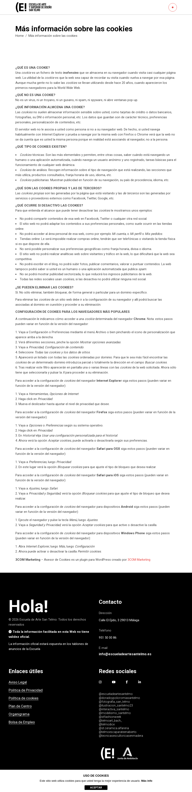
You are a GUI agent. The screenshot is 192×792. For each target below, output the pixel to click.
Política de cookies (23, 698)
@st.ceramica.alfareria (114, 728)
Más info (146, 780)
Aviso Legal (18, 682)
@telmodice (107, 724)
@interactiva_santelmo (114, 709)
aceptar (96, 787)
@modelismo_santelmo (115, 713)
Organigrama (19, 714)
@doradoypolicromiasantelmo (119, 698)
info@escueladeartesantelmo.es (125, 654)
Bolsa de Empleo (22, 722)
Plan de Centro (20, 706)
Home (19, 36)
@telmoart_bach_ (110, 720)
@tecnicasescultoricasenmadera (121, 735)
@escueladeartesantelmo (116, 694)
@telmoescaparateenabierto (117, 732)
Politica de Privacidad (26, 690)
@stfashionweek (110, 716)
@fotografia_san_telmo (114, 701)
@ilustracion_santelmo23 (116, 705)
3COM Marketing (139, 560)
